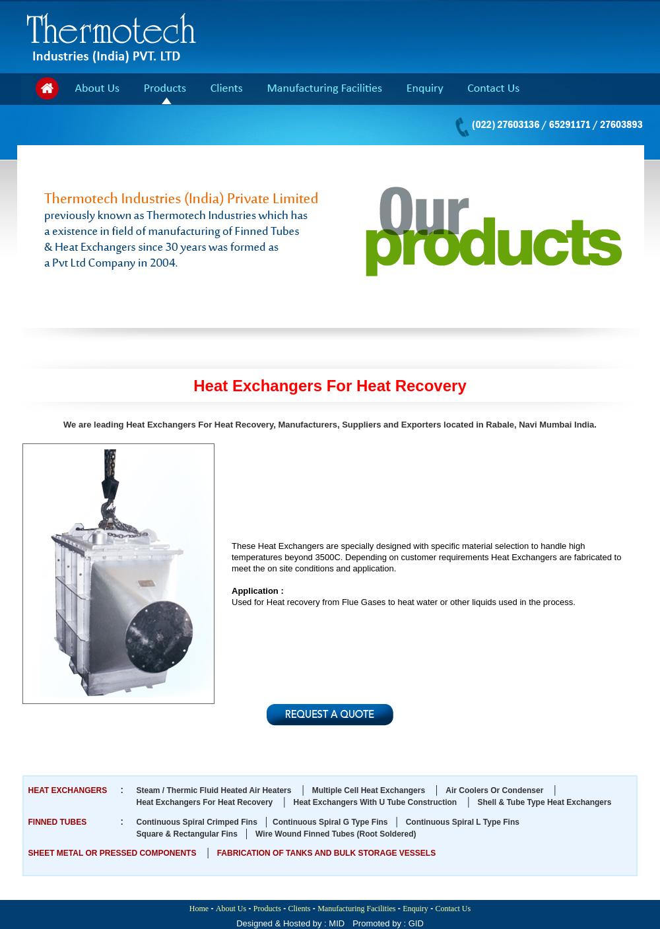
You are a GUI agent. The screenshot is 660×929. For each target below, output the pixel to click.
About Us (231, 908)
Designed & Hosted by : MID (290, 923)
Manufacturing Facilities (356, 908)
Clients (299, 908)
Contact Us (453, 908)
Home (199, 908)
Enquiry (415, 908)
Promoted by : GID (388, 923)
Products (267, 908)
